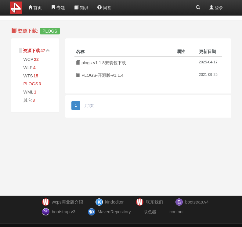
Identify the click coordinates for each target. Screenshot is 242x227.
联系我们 (154, 202)
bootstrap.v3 (63, 211)
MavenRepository (114, 211)
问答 (104, 7)
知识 (81, 7)
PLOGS (30, 83)
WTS (28, 75)
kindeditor (114, 202)
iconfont (176, 211)
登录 (216, 7)
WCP (28, 59)
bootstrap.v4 (197, 202)
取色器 (149, 211)
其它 (27, 100)
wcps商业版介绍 (67, 202)
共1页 (89, 106)
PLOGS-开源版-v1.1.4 (100, 75)
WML (28, 92)
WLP (28, 67)
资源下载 (31, 50)
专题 (58, 7)
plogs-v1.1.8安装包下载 (101, 62)
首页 (35, 7)
